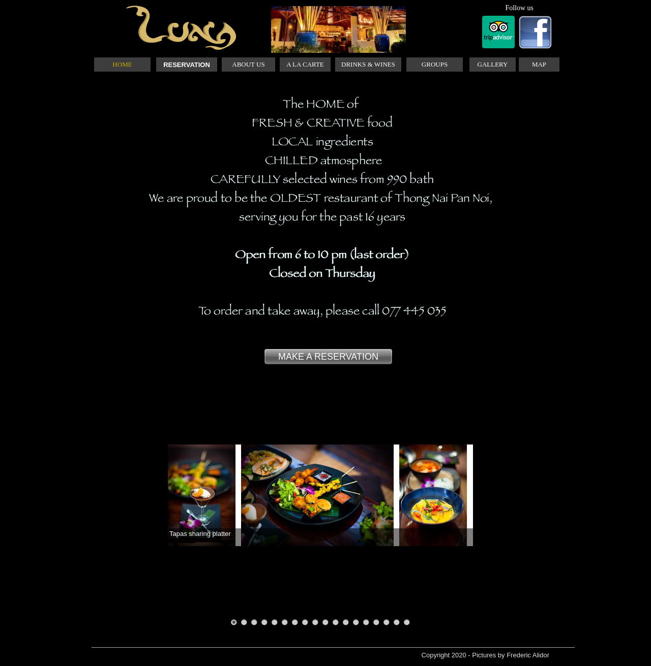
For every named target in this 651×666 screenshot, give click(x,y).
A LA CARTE (305, 64)
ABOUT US (248, 64)
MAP (539, 64)
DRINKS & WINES (368, 64)
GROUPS (435, 64)
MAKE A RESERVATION (328, 357)
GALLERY (493, 64)
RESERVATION (186, 65)
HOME (122, 64)
